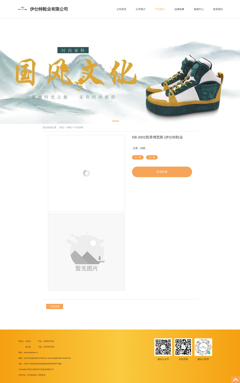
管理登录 (41, 375)
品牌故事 (179, 9)
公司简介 (141, 9)
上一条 (138, 157)
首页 (61, 127)
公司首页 (121, 9)
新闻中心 (199, 9)
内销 (69, 127)
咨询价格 (162, 171)
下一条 (152, 157)
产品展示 (160, 9)
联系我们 (218, 9)
